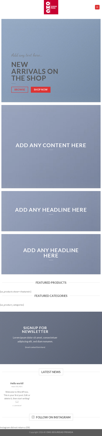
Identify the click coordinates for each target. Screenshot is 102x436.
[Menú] (97, 7)
